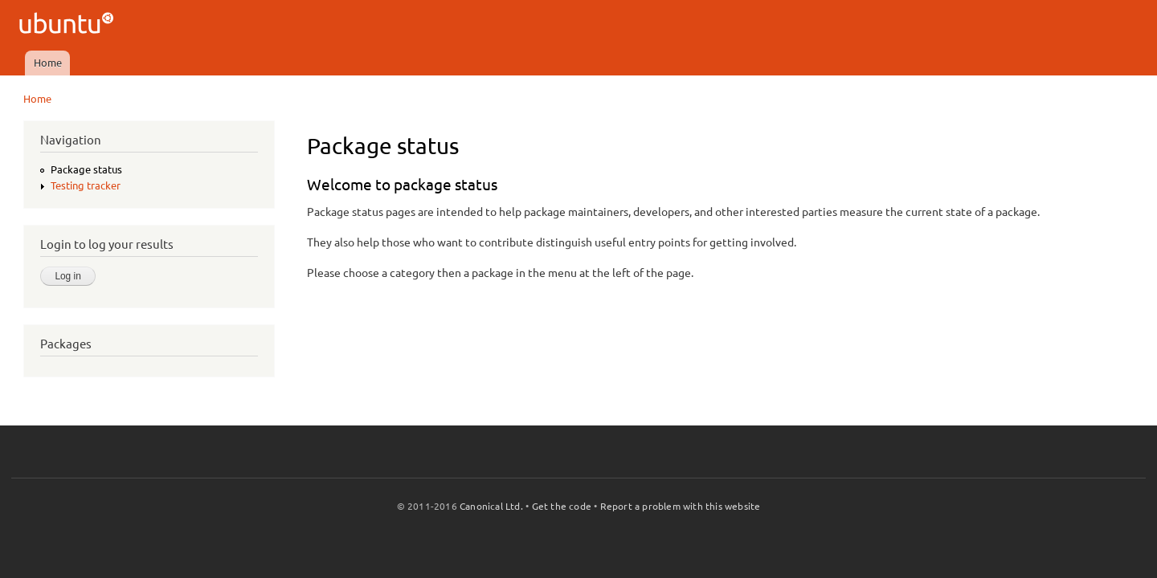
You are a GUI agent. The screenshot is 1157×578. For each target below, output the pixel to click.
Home (48, 62)
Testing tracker (86, 185)
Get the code (561, 506)
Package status (86, 169)
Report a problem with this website (680, 506)
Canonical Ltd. (491, 506)
